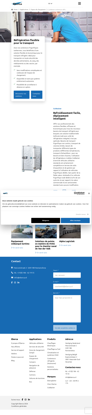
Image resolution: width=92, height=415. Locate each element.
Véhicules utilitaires (36, 343)
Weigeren (45, 220)
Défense (32, 371)
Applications (24, 9)
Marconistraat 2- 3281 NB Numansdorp (30, 268)
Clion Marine (51, 384)
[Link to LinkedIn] (18, 282)
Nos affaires (15, 346)
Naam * (56, 270)
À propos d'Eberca (17, 343)
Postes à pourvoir (17, 357)
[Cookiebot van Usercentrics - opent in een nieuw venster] (75, 193)
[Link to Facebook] (12, 282)
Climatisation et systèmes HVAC (53, 353)
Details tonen (81, 214)
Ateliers (14, 353)
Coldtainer (51, 387)
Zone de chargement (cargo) (36, 351)
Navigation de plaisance (34, 366)
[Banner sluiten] (89, 193)
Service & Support (17, 350)
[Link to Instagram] (15, 282)
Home (14, 9)
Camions (32, 375)
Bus (30, 382)
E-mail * (56, 281)
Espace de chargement (38, 9)
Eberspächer (51, 380)
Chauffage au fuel (53, 349)
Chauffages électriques (51, 344)
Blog (13, 360)
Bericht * (56, 293)
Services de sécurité (36, 346)
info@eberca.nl (20, 277)
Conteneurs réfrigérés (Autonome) (51, 360)
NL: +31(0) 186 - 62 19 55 (24, 273)
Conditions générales (19, 406)
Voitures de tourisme (37, 378)
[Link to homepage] (17, 3)
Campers (32, 362)
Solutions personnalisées (52, 368)
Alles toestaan (75, 220)
